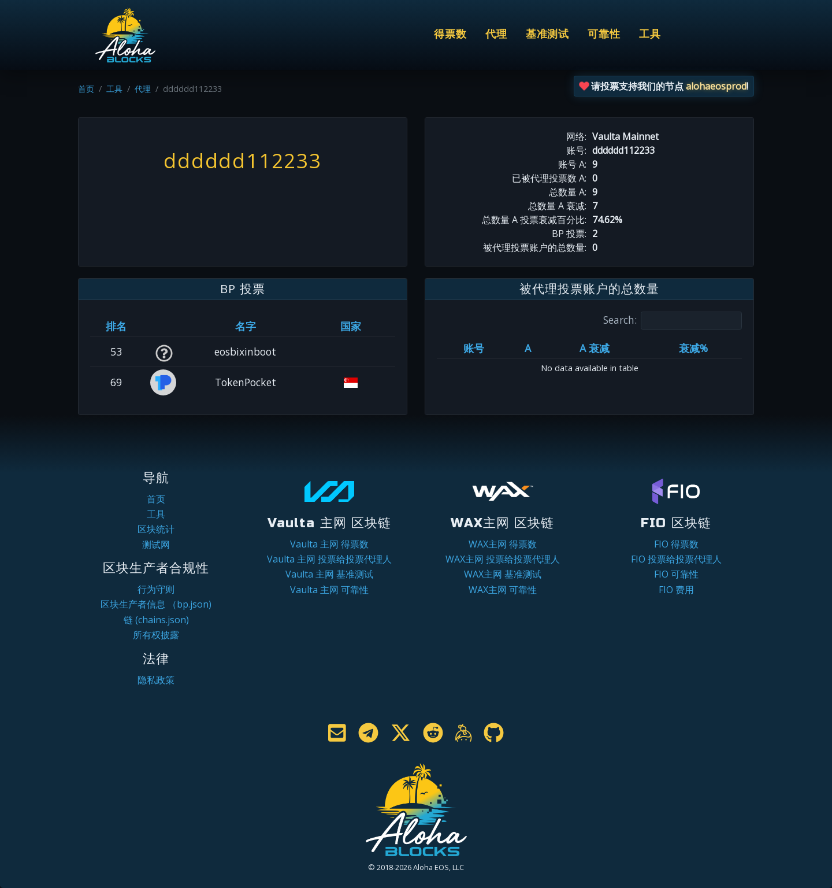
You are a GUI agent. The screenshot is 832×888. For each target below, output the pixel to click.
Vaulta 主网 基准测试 (329, 574)
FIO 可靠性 (676, 574)
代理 (496, 34)
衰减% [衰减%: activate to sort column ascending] (693, 348)
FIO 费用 (676, 589)
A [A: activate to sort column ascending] (528, 348)
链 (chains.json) (156, 619)
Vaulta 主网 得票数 (329, 544)
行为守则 (156, 589)
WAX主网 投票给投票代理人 (502, 559)
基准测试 (548, 34)
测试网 (156, 544)
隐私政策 (156, 680)
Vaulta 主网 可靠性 (329, 589)
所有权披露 (156, 634)
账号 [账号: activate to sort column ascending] (473, 348)
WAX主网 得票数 (503, 544)
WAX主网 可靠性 (503, 589)
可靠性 (604, 34)
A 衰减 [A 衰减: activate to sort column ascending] (595, 348)
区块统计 (156, 529)
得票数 (450, 34)
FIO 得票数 (676, 544)
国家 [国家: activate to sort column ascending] (350, 326)
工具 (650, 34)
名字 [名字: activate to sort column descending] (245, 326)
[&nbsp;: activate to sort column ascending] (163, 326)
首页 (86, 88)
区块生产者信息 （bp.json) (156, 604)
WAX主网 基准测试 (502, 574)
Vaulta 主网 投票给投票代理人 (329, 559)
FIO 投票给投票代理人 (676, 559)
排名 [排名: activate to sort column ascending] (116, 326)
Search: (672, 321)
